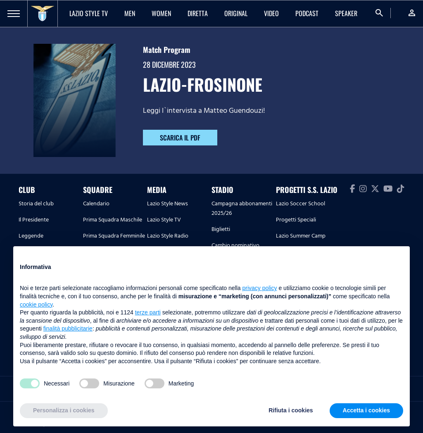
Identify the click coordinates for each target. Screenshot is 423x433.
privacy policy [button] (259, 288)
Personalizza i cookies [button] (64, 410)
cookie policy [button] (36, 304)
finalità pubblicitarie (68, 328)
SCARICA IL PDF (180, 138)
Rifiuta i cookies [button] (291, 410)
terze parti (148, 312)
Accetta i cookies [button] (366, 410)
